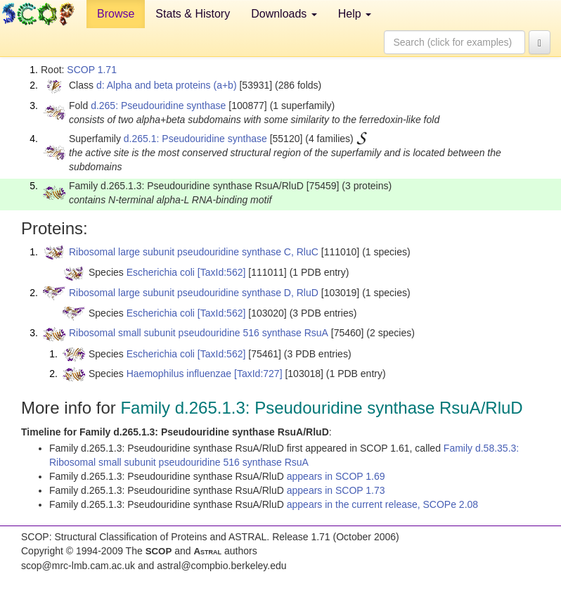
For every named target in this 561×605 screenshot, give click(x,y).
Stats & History (192, 14)
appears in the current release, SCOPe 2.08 (382, 504)
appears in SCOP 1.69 (336, 476)
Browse (115, 14)
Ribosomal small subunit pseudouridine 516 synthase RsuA (198, 332)
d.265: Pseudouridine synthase (158, 105)
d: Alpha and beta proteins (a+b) (166, 85)
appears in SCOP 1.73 (336, 490)
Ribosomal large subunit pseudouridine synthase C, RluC (193, 251)
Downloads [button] (284, 14)
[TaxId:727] (258, 373)
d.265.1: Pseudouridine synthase (195, 138)
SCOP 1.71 (92, 69)
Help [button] (354, 14)
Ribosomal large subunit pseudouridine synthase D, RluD (193, 292)
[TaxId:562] (222, 272)
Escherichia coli (161, 272)
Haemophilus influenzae (179, 373)
